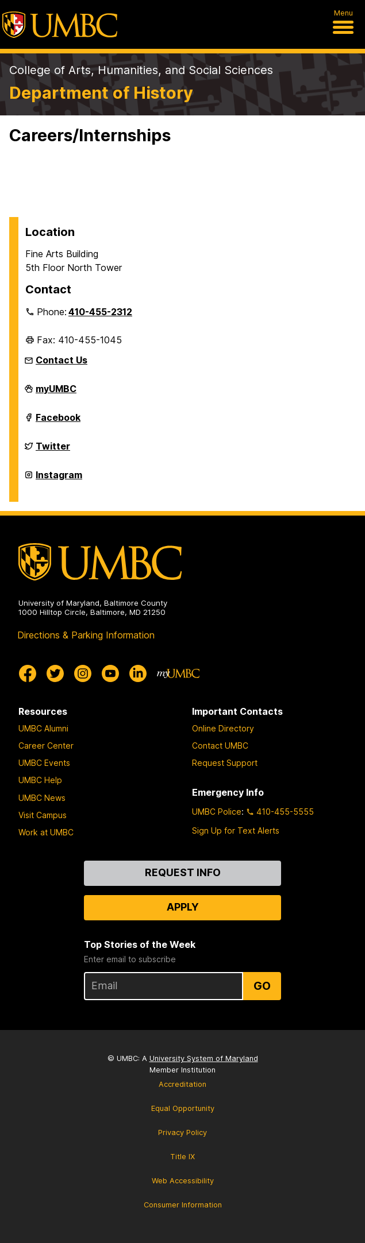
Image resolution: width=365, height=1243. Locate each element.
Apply (183, 907)
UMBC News (42, 798)
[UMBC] (59, 24)
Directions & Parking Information (86, 635)
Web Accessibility (183, 1180)
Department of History (101, 93)
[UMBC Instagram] (82, 673)
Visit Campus (42, 815)
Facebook (58, 422)
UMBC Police (216, 811)
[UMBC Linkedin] (138, 673)
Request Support (225, 763)
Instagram (59, 479)
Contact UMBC (220, 745)
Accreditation (182, 1084)
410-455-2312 (100, 311)
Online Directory (223, 728)
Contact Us (61, 360)
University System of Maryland (203, 1058)
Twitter (53, 450)
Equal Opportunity (182, 1108)
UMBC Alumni (43, 728)
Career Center (46, 745)
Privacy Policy (182, 1132)
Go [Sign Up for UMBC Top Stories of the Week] (262, 986)
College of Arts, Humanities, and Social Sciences (141, 70)
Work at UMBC (46, 832)
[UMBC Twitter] (55, 673)
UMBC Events (44, 763)
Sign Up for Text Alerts (235, 830)
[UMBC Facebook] (27, 673)
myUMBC (56, 393)
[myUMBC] (178, 673)
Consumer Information (183, 1205)
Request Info (183, 872)
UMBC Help (40, 780)
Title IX (182, 1156)
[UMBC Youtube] (110, 673)
